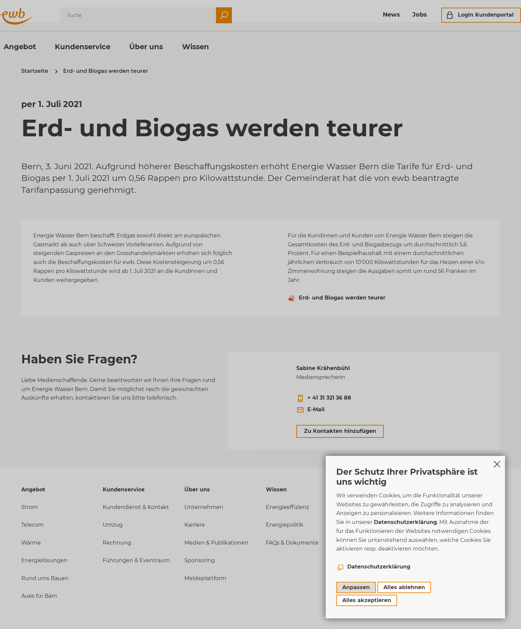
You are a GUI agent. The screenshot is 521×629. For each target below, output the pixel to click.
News (370, 14)
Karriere (194, 525)
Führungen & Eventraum (136, 560)
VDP (353, 565)
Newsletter (362, 582)
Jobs (398, 14)
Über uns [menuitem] (167, 46)
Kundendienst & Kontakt (136, 507)
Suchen (245, 15)
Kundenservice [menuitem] (104, 46)
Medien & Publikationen (216, 543)
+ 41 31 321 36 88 (329, 398)
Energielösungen (44, 560)
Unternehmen (203, 507)
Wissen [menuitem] (216, 46)
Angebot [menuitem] (41, 46)
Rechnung (117, 543)
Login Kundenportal (464, 15)
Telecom (32, 525)
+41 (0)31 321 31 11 (368, 507)
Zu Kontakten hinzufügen (340, 431)
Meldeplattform (205, 578)
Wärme (31, 543)
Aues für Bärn (39, 596)
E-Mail (316, 409)
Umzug (113, 525)
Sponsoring (199, 560)
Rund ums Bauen (44, 578)
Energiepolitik (284, 525)
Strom (29, 507)
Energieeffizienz (287, 507)
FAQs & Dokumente (292, 543)
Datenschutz (365, 547)
